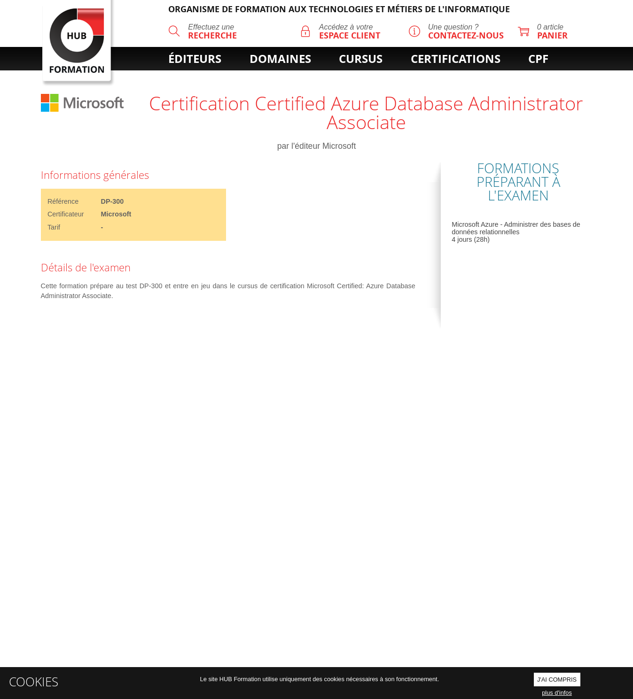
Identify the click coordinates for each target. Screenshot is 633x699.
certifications (455, 59)
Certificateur (65, 214)
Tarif (53, 227)
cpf (538, 59)
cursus (361, 59)
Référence (62, 201)
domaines (280, 59)
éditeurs (194, 59)
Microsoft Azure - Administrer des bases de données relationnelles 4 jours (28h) (516, 232)
